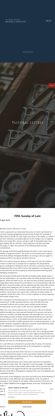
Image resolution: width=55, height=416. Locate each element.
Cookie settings (27, 406)
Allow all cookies (27, 402)
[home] (11, 20)
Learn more (11, 397)
